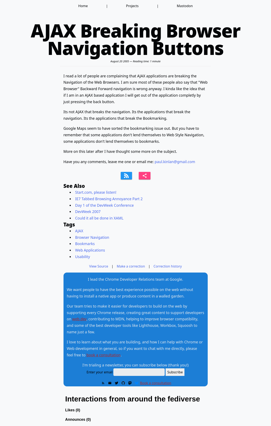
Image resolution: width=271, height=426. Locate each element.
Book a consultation (155, 383)
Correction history (168, 266)
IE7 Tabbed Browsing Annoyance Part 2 (109, 198)
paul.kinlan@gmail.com (175, 161)
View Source (98, 266)
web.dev (79, 318)
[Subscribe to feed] (126, 175)
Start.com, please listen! (96, 192)
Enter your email (100, 372)
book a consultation (103, 354)
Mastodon (185, 6)
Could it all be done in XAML (99, 218)
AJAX (79, 230)
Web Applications (90, 250)
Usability (82, 256)
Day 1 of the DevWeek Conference (104, 205)
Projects (132, 6)
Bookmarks (85, 243)
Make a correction (131, 266)
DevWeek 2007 (88, 211)
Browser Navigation (92, 237)
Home (83, 6)
